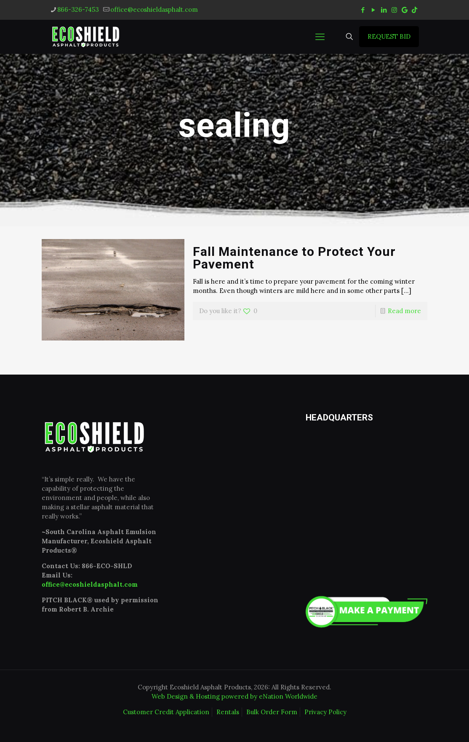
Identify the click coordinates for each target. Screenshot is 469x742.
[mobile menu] (320, 36)
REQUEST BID (389, 36)
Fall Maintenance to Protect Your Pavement (294, 257)
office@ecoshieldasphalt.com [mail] (154, 9)
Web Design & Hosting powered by (205, 696)
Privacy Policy (325, 712)
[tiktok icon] (414, 10)
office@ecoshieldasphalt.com (90, 584)
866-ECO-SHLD (107, 566)
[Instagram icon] (394, 10)
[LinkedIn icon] (384, 10)
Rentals (227, 712)
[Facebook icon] (363, 10)
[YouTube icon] (373, 10)
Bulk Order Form (271, 712)
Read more (404, 311)
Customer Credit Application (166, 712)
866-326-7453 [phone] (78, 9)
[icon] (405, 10)
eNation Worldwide (288, 696)
